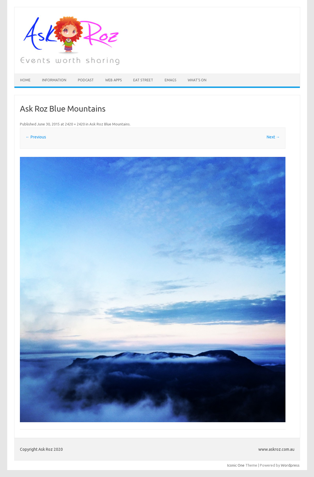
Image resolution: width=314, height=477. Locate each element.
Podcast (86, 80)
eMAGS (170, 80)
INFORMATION (54, 80)
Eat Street (143, 80)
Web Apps (113, 80)
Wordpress (290, 465)
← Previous (36, 137)
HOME (25, 80)
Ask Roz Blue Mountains (109, 124)
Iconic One (236, 465)
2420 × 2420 (75, 124)
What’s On (197, 80)
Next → (273, 137)
